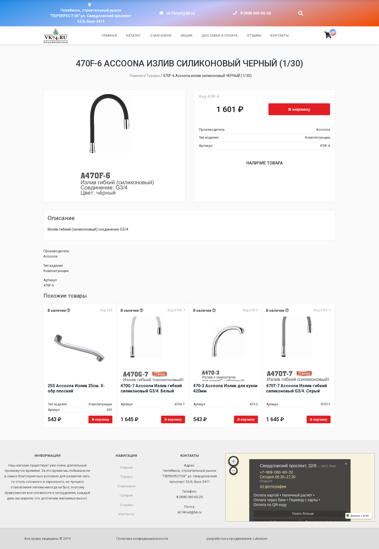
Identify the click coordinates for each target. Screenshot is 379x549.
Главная (109, 35)
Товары (126, 477)
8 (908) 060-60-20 (255, 13)
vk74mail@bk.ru (181, 13)
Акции (187, 35)
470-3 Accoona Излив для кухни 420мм (225, 388)
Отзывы (254, 35)
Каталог (133, 35)
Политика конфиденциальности (142, 539)
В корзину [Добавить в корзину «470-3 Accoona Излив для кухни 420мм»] (246, 419)
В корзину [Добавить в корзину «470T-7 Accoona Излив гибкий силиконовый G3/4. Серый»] (318, 419)
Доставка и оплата (220, 35)
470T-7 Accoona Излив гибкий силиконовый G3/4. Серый (296, 388)
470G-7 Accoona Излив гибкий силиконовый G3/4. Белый (151, 388)
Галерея (126, 495)
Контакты (279, 35)
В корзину (299, 109)
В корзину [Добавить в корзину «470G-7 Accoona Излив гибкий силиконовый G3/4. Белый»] (173, 419)
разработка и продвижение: (237, 539)
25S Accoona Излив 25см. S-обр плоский (76, 388)
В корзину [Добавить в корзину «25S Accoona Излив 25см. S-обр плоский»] (100, 419)
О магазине (160, 35)
